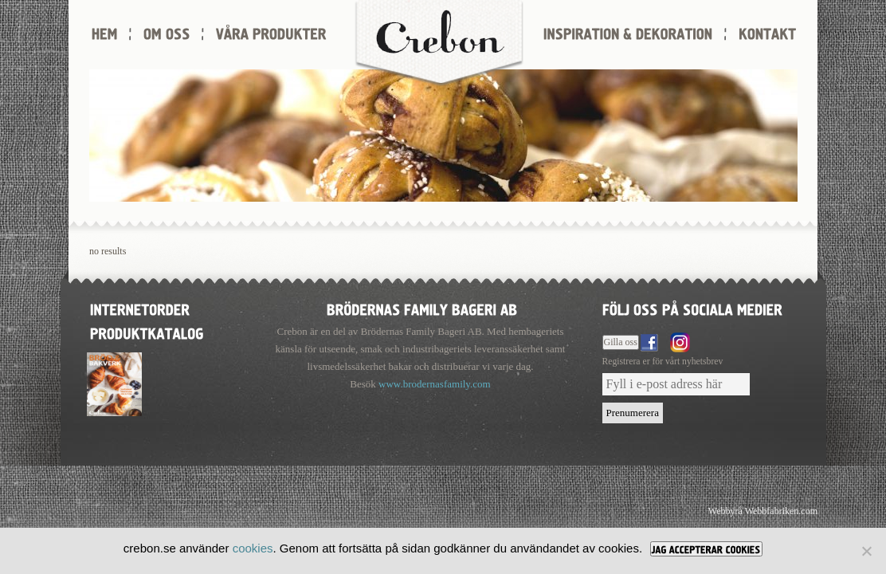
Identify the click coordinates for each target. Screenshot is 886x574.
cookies (253, 548)
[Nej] (866, 551)
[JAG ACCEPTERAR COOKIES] (706, 548)
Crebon (439, 44)
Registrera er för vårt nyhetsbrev (662, 361)
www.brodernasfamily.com (434, 384)
